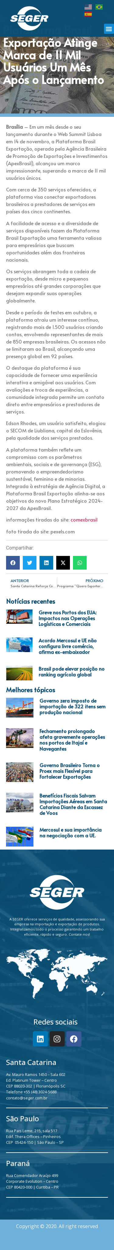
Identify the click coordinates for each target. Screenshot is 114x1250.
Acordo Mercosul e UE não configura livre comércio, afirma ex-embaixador (68, 646)
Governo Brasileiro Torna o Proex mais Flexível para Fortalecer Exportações (70, 771)
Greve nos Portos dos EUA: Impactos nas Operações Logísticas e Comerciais (67, 618)
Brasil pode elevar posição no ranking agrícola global (72, 671)
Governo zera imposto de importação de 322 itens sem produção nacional (72, 706)
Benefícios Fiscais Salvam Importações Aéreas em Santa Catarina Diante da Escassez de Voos (73, 804)
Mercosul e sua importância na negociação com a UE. (71, 832)
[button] (109, 29)
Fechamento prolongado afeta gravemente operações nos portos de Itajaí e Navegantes (72, 740)
